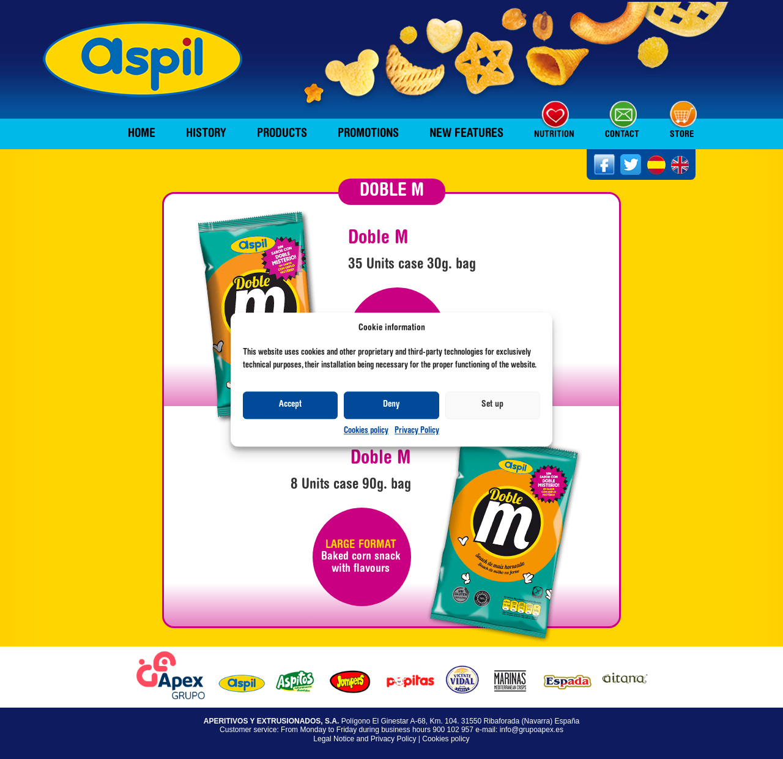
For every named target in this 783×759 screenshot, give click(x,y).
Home (141, 134)
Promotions (368, 134)
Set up (492, 405)
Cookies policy (366, 431)
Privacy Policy (417, 431)
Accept (290, 405)
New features (466, 134)
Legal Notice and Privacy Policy (364, 739)
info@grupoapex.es (531, 729)
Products (282, 134)
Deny (391, 405)
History (206, 134)
